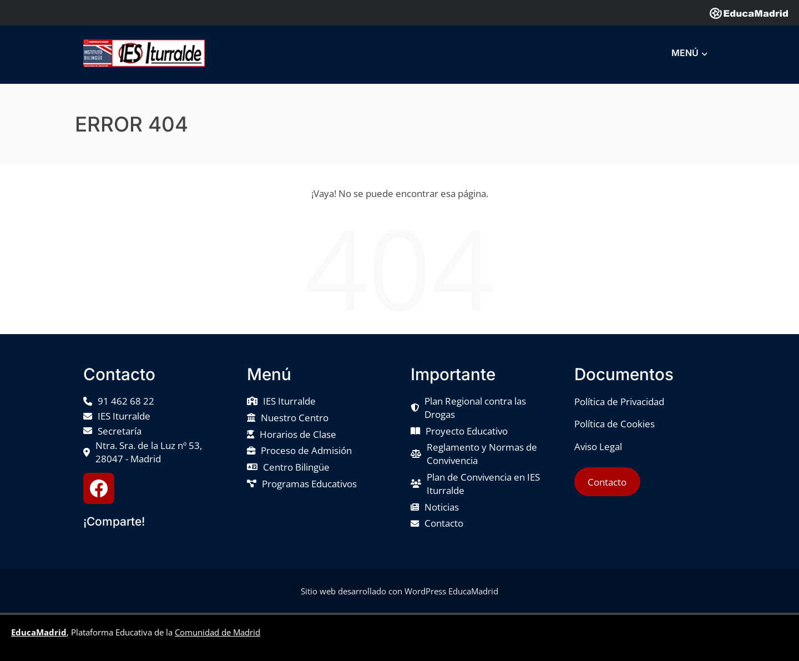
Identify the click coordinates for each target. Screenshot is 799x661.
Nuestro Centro (294, 417)
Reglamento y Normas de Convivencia (482, 454)
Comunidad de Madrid (217, 632)
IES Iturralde (124, 416)
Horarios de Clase (298, 434)
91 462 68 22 (126, 401)
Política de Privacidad (619, 401)
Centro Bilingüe (296, 467)
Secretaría (119, 431)
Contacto (443, 523)
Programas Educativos (309, 483)
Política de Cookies (614, 423)
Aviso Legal (598, 446)
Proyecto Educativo (467, 431)
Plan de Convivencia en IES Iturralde (483, 484)
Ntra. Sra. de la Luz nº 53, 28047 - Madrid (148, 452)
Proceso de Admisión (306, 450)
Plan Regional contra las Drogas (475, 408)
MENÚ (689, 53)
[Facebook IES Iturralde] (98, 488)
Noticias (441, 507)
